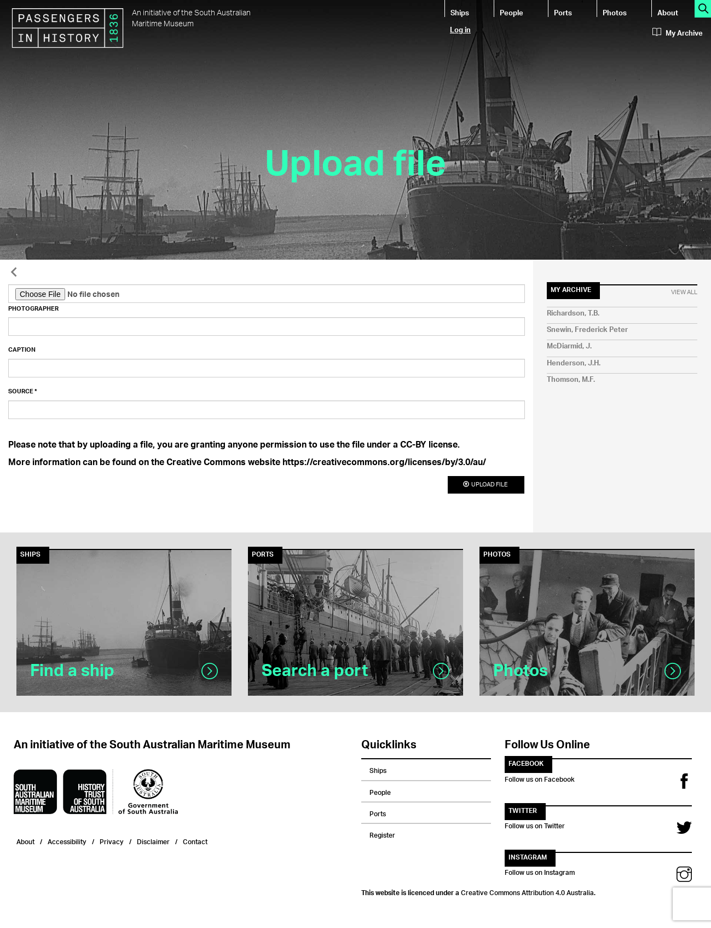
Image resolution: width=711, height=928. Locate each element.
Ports (563, 12)
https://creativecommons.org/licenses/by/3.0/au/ (384, 463)
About (667, 12)
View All (684, 293)
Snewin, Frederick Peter (587, 330)
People (511, 12)
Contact (195, 840)
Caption (22, 350)
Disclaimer (153, 840)
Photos (615, 12)
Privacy (112, 840)
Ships (459, 12)
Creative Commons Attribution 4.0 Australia (527, 891)
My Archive (677, 33)
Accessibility (67, 840)
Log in (460, 29)
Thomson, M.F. (571, 380)
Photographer (33, 309)
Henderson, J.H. (573, 363)
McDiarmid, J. (569, 346)
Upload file (485, 484)
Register (382, 833)
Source (22, 392)
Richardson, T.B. (573, 314)
